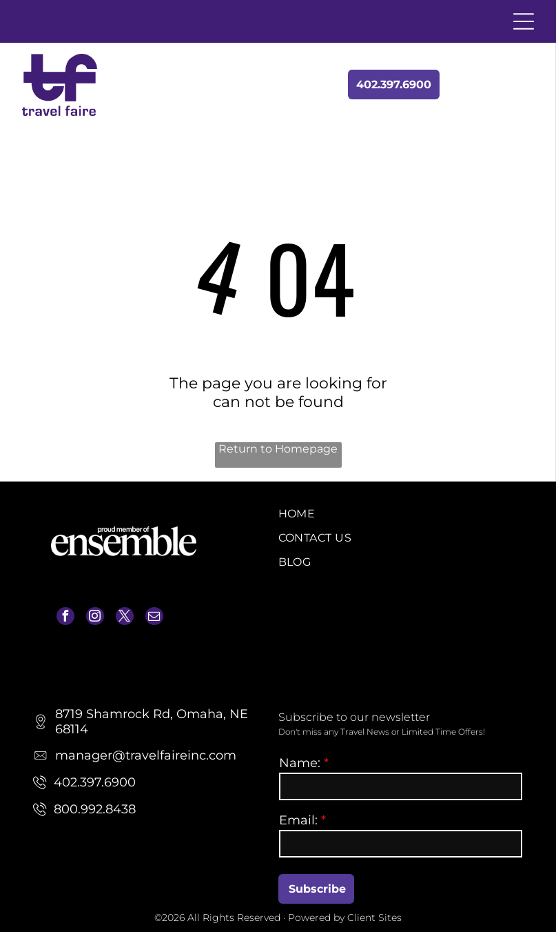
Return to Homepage (278, 448)
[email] (154, 617)
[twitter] (125, 617)
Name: (299, 763)
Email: (298, 820)
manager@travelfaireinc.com (114, 652)
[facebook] (65, 617)
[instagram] (95, 617)
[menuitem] (400, 514)
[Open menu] (523, 21)
